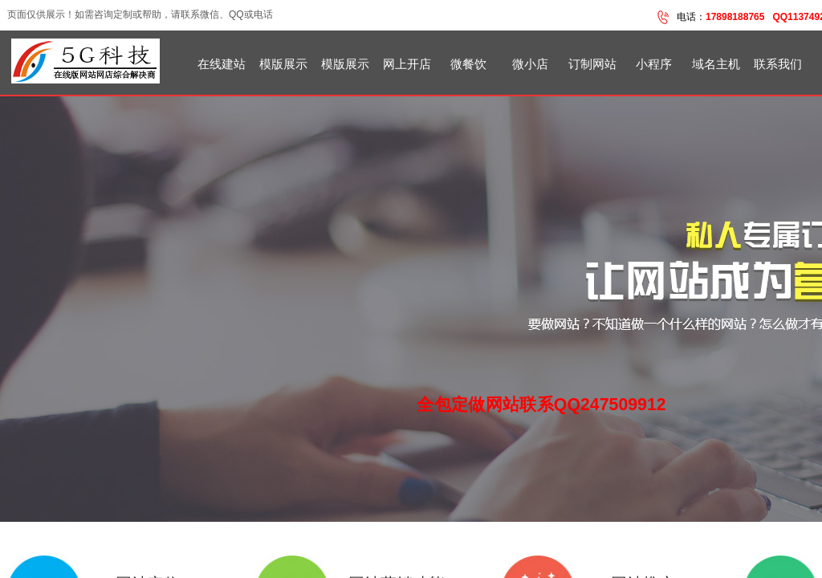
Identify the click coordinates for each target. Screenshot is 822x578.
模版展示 (283, 64)
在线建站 (221, 64)
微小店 (530, 64)
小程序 (654, 64)
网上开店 (407, 64)
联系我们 (778, 64)
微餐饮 (468, 64)
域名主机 (716, 64)
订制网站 (592, 64)
